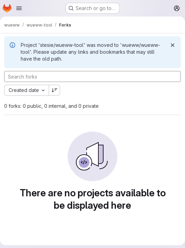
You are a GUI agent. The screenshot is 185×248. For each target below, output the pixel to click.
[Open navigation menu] (19, 8)
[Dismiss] (172, 45)
